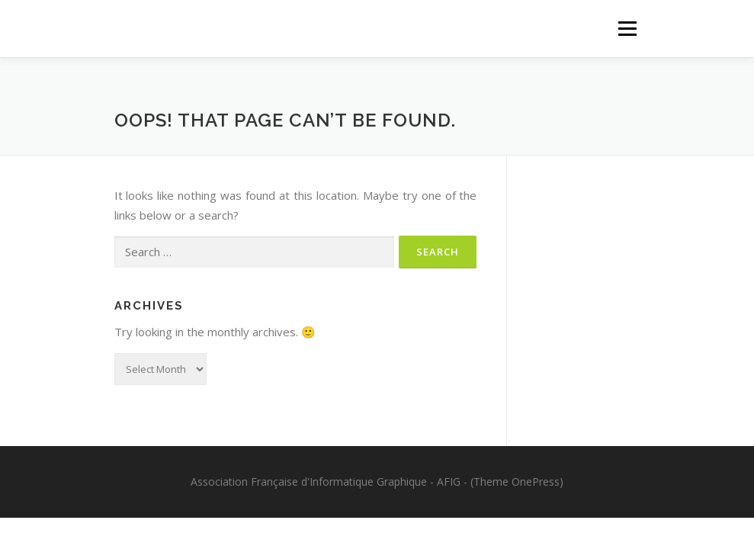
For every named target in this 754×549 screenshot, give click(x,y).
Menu (627, 28)
